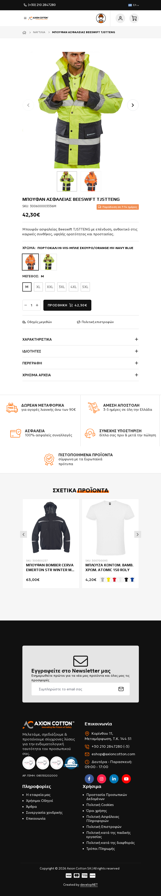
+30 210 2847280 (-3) (110, 746)
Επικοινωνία (35, 818)
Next (137, 534)
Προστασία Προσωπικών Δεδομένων (106, 797)
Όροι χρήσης (96, 811)
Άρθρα (31, 806)
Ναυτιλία (39, 32)
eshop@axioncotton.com (113, 754)
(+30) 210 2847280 (42, 5)
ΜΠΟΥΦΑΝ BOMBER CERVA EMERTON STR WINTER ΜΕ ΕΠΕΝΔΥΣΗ (50, 568)
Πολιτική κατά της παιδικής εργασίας (108, 834)
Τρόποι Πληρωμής (100, 848)
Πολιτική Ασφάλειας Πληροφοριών (102, 818)
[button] (133, 105)
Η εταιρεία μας (38, 795)
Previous (23, 534)
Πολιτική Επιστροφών (103, 826)
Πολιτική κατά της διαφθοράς (110, 842)
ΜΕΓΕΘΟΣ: (33, 276)
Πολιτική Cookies (100, 805)
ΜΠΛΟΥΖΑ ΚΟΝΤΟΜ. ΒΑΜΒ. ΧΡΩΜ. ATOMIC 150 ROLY (109, 567)
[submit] (121, 689)
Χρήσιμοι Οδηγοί (39, 800)
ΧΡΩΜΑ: (77, 248)
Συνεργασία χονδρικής (44, 812)
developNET (89, 885)
